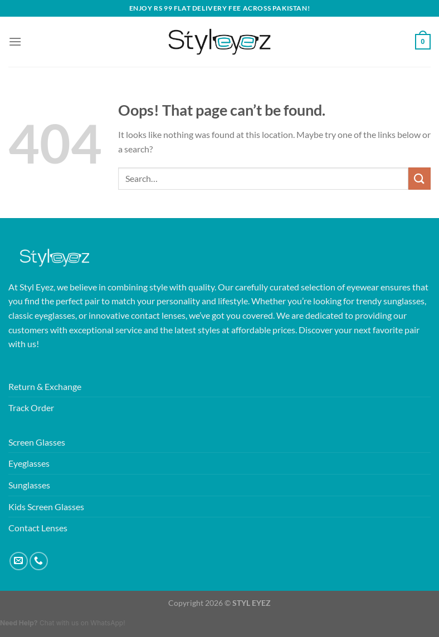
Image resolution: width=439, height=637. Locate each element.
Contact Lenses (37, 527)
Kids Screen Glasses (46, 506)
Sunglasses (29, 485)
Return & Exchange (44, 386)
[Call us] (39, 561)
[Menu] (15, 41)
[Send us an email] (18, 561)
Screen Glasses (36, 442)
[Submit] (419, 178)
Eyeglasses (29, 463)
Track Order (31, 407)
